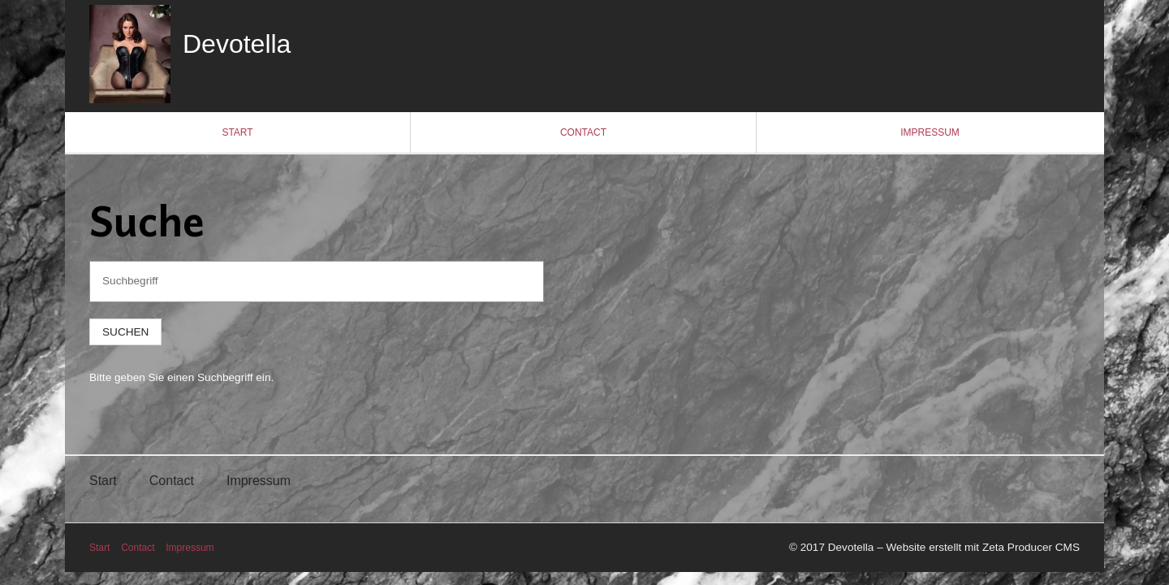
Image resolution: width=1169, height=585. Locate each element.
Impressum (930, 132)
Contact (583, 132)
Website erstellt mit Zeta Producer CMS (983, 547)
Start (237, 132)
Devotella (237, 43)
